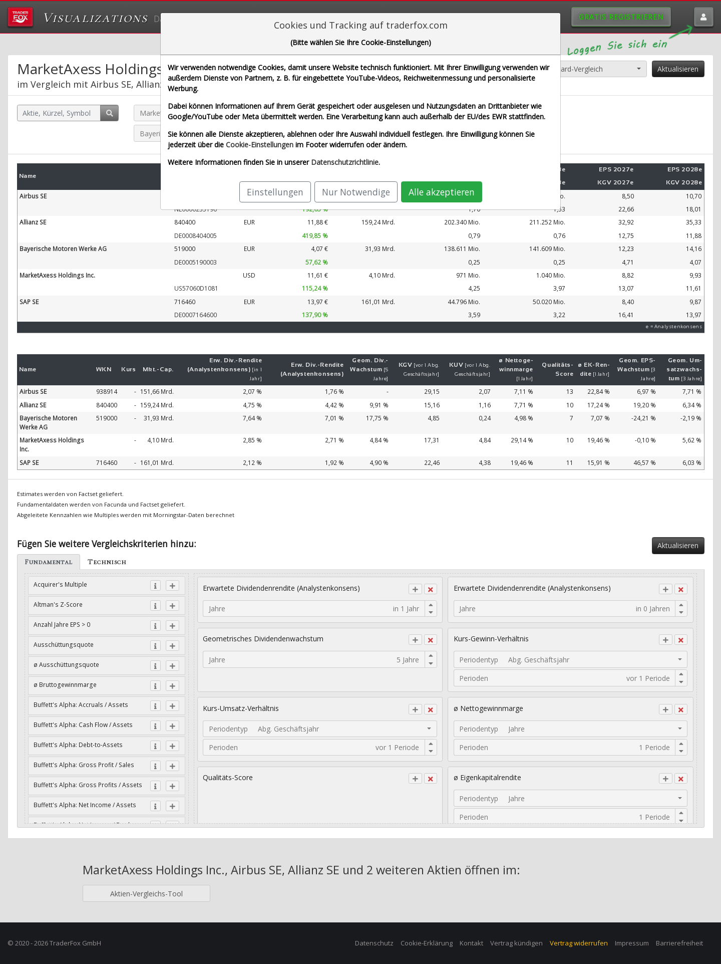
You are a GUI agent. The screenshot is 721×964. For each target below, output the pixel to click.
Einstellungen (275, 192)
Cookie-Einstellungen (259, 144)
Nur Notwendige (356, 192)
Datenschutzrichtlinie (345, 162)
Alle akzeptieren (442, 192)
